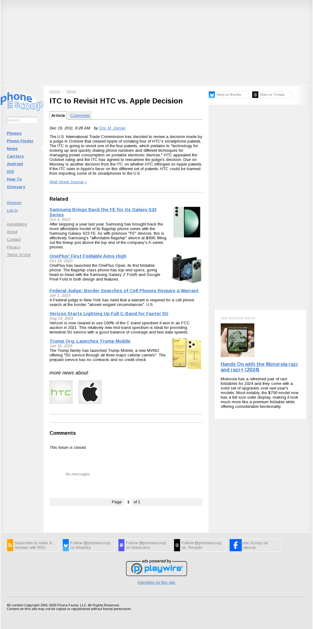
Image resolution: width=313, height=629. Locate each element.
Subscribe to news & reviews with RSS (33, 545)
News (12, 148)
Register (14, 202)
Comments (80, 115)
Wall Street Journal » (68, 182)
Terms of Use (19, 254)
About (12, 231)
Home (55, 91)
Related (59, 199)
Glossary (16, 186)
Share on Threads (272, 94)
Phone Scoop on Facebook (252, 545)
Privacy (13, 247)
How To (14, 179)
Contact (14, 239)
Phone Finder (20, 141)
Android (15, 164)
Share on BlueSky (228, 94)
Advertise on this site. (157, 582)
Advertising (17, 224)
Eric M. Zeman (112, 128)
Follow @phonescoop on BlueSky (90, 545)
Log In (12, 210)
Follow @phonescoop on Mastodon (146, 545)
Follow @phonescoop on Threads (202, 545)
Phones (14, 133)
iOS (10, 171)
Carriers (15, 156)
